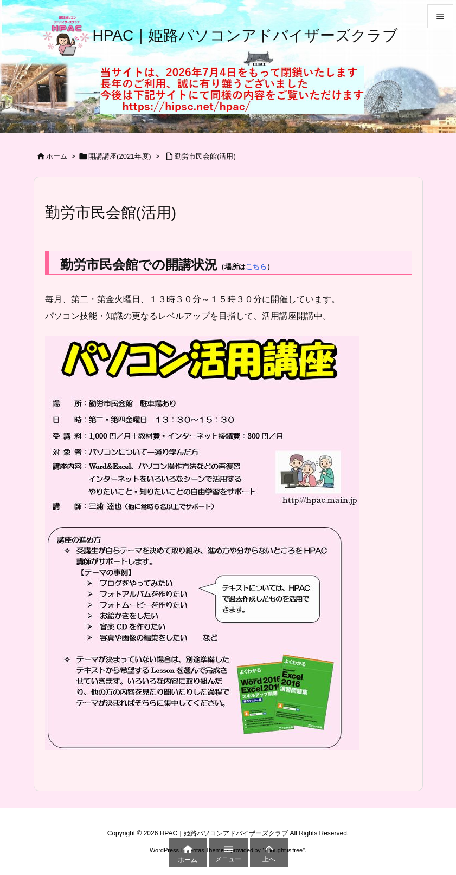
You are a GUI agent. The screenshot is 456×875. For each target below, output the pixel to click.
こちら (256, 267)
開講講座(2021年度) (119, 156)
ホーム (56, 156)
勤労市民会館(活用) (205, 156)
